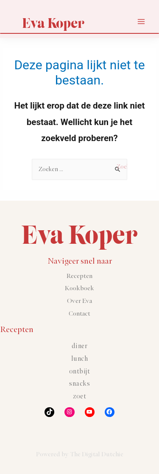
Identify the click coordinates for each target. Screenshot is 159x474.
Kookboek (79, 288)
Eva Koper (53, 23)
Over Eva (79, 301)
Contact (79, 314)
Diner (80, 346)
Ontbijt (79, 372)
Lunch (79, 359)
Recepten (79, 276)
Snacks (79, 384)
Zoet (79, 396)
